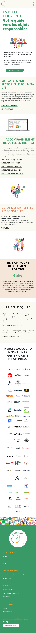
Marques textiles (8, 590)
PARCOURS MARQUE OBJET (10, 163)
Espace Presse (7, 560)
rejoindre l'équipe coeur (11, 336)
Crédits (5, 563)
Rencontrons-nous (14, 70)
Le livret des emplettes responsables (14, 575)
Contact (5, 608)
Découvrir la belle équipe (12, 325)
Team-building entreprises (11, 593)
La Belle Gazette (8, 578)
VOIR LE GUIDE (6, 228)
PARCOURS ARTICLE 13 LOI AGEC (12, 174)
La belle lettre (10, 626)
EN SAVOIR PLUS (7, 109)
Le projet (5, 556)
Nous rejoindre (7, 611)
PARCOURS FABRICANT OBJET (11, 166)
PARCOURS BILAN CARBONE (11, 170)
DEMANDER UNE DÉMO (9, 105)
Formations (6, 596)
